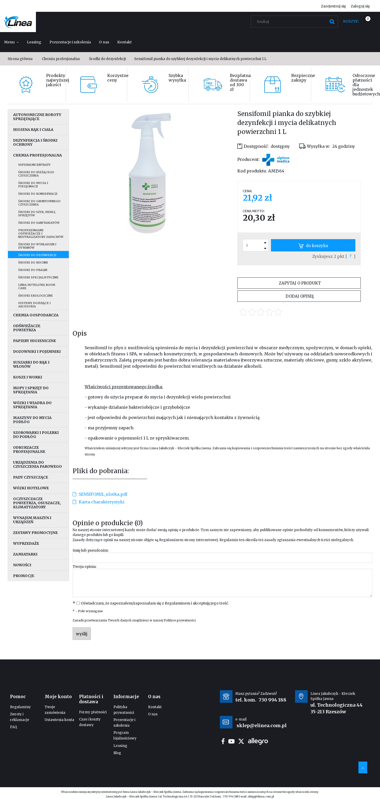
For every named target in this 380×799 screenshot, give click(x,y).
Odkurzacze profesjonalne (29, 449)
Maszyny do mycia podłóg (32, 419)
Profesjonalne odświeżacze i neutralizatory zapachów (40, 233)
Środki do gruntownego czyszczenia (39, 202)
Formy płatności (93, 712)
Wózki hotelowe (31, 488)
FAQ (13, 727)
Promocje (23, 575)
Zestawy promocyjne (35, 532)
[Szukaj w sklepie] (295, 21)
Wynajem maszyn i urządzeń (32, 519)
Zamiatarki (25, 554)
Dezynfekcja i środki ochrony (35, 142)
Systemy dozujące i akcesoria (34, 304)
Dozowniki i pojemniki (37, 351)
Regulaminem (171, 540)
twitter (241, 741)
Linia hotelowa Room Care (36, 286)
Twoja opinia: (84, 566)
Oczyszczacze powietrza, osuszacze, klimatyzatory (37, 502)
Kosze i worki (27, 377)
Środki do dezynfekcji (37, 255)
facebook (223, 741)
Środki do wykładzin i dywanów (37, 245)
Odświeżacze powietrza (26, 328)
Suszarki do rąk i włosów (31, 364)
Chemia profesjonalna (37, 155)
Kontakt (155, 707)
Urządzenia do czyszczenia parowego (37, 464)
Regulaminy (20, 707)
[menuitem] (11, 42)
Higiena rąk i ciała (33, 129)
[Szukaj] (332, 21)
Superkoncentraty (34, 165)
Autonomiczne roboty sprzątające (37, 116)
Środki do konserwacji (37, 194)
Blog (117, 753)
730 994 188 (272, 700)
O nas (153, 714)
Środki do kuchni (33, 262)
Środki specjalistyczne (38, 277)
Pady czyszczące (30, 477)
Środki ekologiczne (35, 295)
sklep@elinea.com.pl (261, 796)
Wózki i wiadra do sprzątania (32, 405)
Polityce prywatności (180, 620)
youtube (231, 741)
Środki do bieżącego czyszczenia (36, 173)
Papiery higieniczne (34, 340)
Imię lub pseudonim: (91, 550)
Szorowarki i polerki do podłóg (36, 434)
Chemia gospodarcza (36, 315)
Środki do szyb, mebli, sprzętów (37, 213)
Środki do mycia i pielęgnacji (33, 184)
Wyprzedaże (26, 543)
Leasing (120, 746)
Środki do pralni (32, 270)
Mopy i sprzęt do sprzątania (30, 390)
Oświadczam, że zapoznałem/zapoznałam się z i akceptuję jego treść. (155, 603)
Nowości (22, 565)
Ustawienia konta (59, 720)
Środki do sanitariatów (39, 223)
